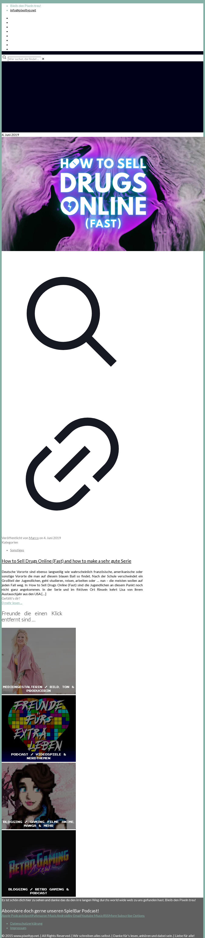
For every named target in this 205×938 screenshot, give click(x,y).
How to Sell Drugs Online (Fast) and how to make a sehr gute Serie (66, 560)
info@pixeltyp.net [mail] (23, 10)
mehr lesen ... (13, 603)
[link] (43, 59)
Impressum (18, 928)
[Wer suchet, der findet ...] (24, 59)
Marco (34, 538)
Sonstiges (17, 550)
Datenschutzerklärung (26, 923)
